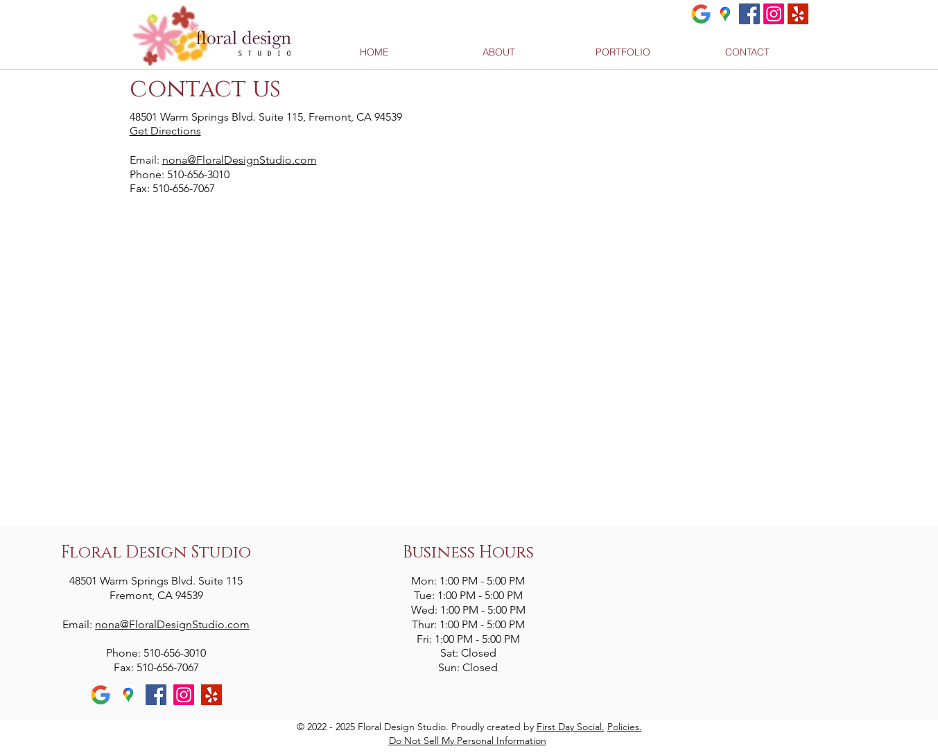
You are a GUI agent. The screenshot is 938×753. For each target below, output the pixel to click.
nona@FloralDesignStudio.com (239, 159)
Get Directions (165, 130)
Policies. (624, 726)
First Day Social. (571, 726)
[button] (623, 52)
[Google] (701, 13)
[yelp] (798, 13)
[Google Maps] (725, 13)
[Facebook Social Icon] (749, 13)
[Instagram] (773, 13)
